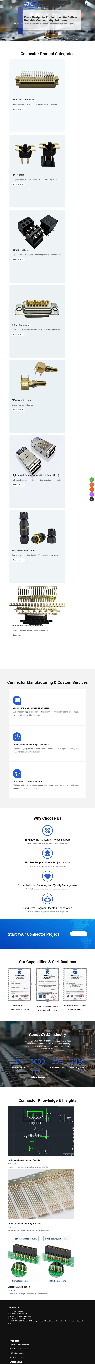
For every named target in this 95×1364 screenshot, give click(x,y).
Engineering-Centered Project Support (47, 839)
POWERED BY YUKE (71, 1360)
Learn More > (18, 109)
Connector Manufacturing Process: (24, 1223)
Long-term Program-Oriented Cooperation (47, 907)
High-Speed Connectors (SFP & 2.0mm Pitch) (35, 475)
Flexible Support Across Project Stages (47, 862)
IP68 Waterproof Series (24, 550)
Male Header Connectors (18, 1333)
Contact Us (32, 23)
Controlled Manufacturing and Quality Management (47, 885)
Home (13, 14)
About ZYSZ (26, 14)
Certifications (16, 23)
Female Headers (20, 250)
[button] (46, 14)
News (55, 14)
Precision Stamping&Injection (27, 625)
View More (78, 934)
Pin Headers (18, 175)
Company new (14, 1348)
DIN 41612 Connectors (23, 99)
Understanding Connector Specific (24, 1160)
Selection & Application (19, 1287)
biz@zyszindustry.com (23, 1318)
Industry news (14, 1351)
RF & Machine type (21, 400)
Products (42, 14)
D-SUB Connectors (16, 1337)
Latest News (15, 1344)
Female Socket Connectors (19, 1330)
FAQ (66, 14)
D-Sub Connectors (21, 325)
